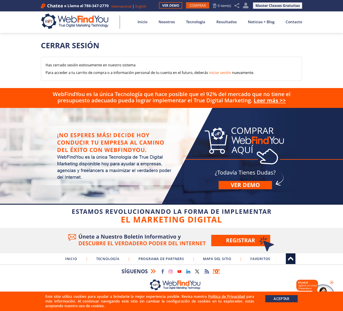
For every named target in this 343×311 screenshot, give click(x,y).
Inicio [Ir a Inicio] (142, 21)
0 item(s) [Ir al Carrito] (224, 5)
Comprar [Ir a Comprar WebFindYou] (171, 167)
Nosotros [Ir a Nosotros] (167, 21)
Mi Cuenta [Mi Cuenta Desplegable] (246, 6)
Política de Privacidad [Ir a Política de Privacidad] (226, 296)
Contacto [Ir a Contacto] (294, 21)
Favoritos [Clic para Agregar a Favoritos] (260, 258)
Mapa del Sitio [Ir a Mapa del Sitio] (217, 258)
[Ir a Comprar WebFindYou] (197, 5)
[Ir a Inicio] (77, 21)
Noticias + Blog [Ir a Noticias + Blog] (261, 21)
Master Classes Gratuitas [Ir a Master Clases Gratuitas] (277, 5)
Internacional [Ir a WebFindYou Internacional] (121, 6)
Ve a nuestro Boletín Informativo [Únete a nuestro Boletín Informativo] (171, 240)
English (140, 6)
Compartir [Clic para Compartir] (237, 5)
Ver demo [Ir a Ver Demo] (245, 185)
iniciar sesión (220, 72)
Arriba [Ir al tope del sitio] (290, 258)
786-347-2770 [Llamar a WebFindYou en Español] (96, 5)
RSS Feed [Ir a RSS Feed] (206, 271)
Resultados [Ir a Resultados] (226, 21)
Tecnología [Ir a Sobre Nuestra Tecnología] (195, 21)
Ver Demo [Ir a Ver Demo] (170, 5)
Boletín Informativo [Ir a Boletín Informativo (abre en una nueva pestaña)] (216, 271)
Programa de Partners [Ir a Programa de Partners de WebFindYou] (161, 258)
